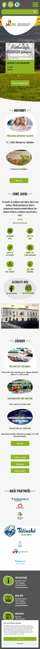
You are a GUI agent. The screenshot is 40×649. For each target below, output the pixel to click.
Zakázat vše (20, 643)
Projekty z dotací (20, 457)
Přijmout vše (20, 639)
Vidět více (19, 180)
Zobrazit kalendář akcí (20, 83)
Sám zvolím (20, 634)
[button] (18, 75)
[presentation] (2, 53)
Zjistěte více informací (20, 223)
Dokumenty (20, 464)
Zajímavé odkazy (20, 470)
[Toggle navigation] (35, 4)
